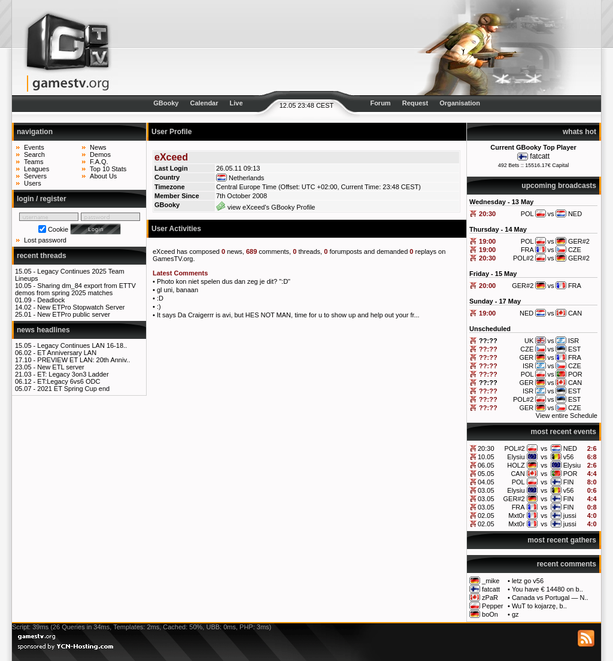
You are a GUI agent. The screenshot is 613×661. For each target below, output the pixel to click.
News (98, 147)
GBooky (165, 103)
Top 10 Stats (108, 168)
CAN (517, 473)
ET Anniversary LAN (66, 352)
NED (570, 448)
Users (32, 183)
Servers (35, 176)
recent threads (41, 255)
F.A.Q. (99, 161)
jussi (569, 515)
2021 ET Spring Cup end (73, 388)
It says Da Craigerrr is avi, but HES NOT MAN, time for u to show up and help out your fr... (288, 315)
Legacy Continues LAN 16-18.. (82, 345)
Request (415, 103)
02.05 (486, 515)
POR (570, 473)
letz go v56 (528, 580)
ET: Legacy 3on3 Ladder (72, 374)
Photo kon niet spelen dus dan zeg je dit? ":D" (223, 281)
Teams (33, 161)
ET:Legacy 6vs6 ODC (68, 381)
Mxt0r (516, 515)
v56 (568, 456)
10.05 (486, 456)
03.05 (486, 490)
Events (34, 147)
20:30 (487, 213)
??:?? (488, 340)
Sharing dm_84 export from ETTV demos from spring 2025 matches (75, 289)
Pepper (492, 606)
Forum (380, 103)
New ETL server (60, 367)
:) (159, 306)
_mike (490, 580)
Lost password (45, 240)
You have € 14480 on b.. (547, 589)
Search (34, 154)
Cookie (58, 229)
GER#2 (514, 498)
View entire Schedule (566, 415)
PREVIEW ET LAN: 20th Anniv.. (83, 359)
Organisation (459, 103)
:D (160, 298)
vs (544, 448)
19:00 (487, 241)
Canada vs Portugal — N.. (550, 597)
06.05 (486, 465)
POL (518, 482)
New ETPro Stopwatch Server (81, 307)
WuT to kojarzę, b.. (539, 606)
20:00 (487, 285)
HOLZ (515, 465)
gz (515, 614)
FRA (518, 507)
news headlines (43, 330)
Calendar (204, 103)
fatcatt (540, 156)
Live (236, 103)
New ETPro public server (73, 314)
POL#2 (514, 448)
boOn (490, 614)
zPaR (490, 597)
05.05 (486, 473)
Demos (100, 154)
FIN (568, 482)
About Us (103, 176)
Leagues (36, 168)
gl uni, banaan (177, 289)
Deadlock (51, 300)
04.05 (486, 482)
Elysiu (515, 456)
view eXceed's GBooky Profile (265, 207)
